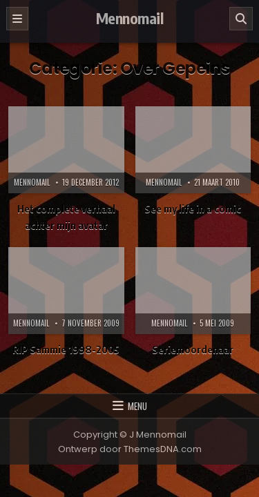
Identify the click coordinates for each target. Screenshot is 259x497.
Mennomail (130, 18)
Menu (137, 406)
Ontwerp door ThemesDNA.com (130, 449)
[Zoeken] (241, 18)
